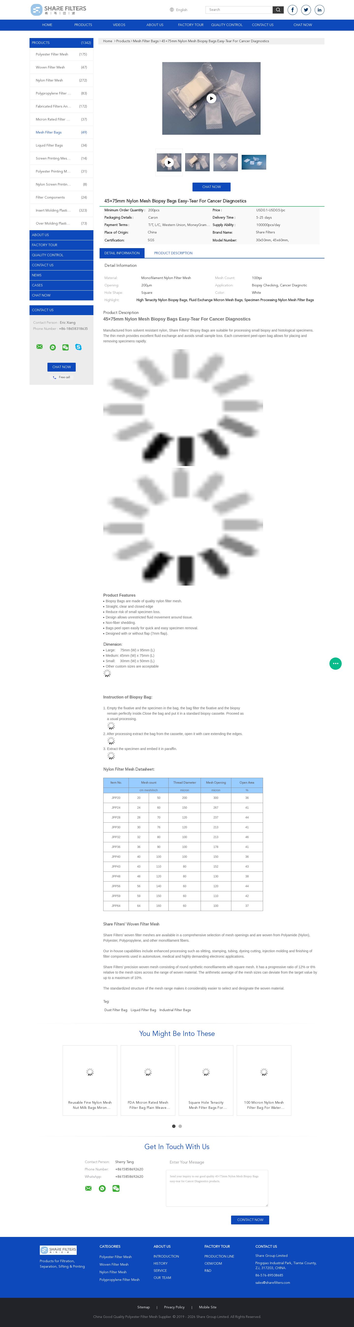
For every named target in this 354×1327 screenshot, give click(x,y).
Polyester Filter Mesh (61, 54)
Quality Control (227, 25)
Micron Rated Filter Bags (61, 119)
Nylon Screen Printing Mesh (61, 184)
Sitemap (143, 1307)
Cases (37, 285)
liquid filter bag (143, 1010)
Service (160, 1271)
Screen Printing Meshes (61, 158)
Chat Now (303, 25)
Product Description (173, 253)
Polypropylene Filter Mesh (61, 93)
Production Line (219, 1256)
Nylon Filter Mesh (61, 80)
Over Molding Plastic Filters (61, 223)
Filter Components (61, 197)
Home (47, 25)
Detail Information (122, 253)
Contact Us (263, 25)
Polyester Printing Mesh (61, 171)
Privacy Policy (174, 1307)
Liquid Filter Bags (61, 145)
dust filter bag (115, 1010)
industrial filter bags (175, 1010)
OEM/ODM (213, 1263)
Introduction (166, 1256)
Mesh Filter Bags (61, 132)
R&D (208, 1271)
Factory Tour (191, 25)
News (37, 275)
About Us (155, 25)
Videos (119, 25)
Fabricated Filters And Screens (61, 106)
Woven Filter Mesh (61, 67)
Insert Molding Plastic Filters (61, 210)
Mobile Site (208, 1307)
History (160, 1263)
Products (83, 25)
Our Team (162, 1278)
